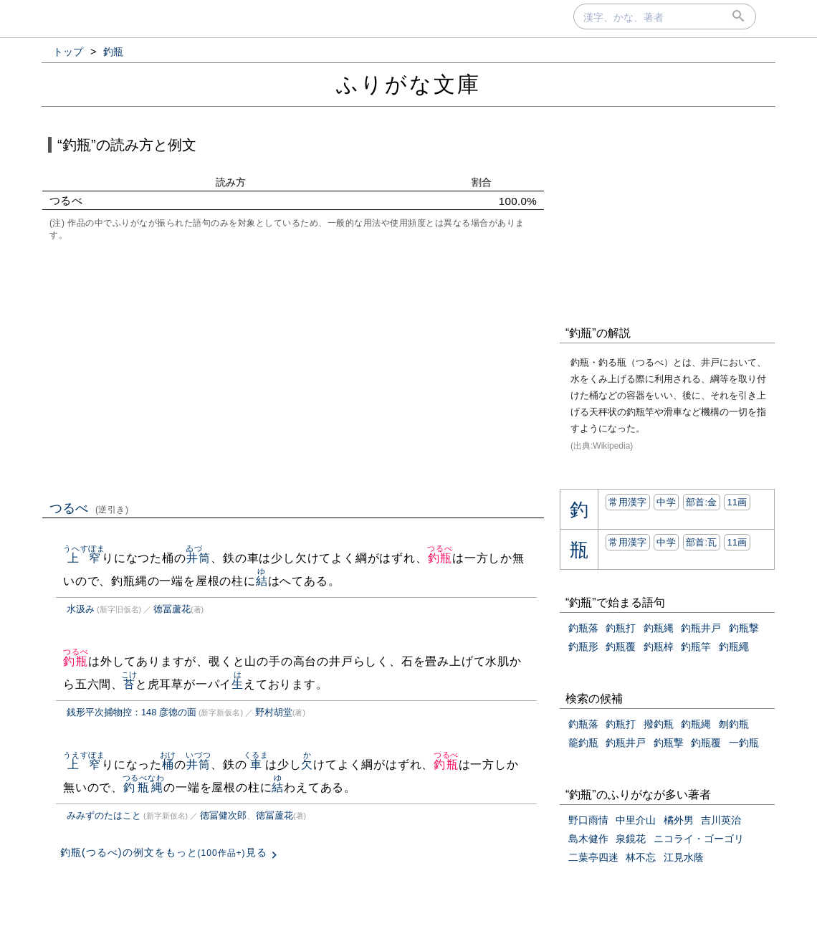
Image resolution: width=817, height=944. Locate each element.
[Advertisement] (293, 369)
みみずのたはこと (104, 815)
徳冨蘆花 (172, 609)
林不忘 (641, 857)
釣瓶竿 (696, 646)
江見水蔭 (684, 857)
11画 (737, 502)
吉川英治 (721, 820)
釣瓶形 (583, 646)
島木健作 (588, 838)
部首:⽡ (701, 542)
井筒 (198, 558)
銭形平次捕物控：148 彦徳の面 (131, 712)
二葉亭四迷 (593, 857)
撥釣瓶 (659, 724)
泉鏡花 (631, 838)
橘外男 (679, 820)
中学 (666, 502)
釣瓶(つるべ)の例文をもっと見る (163, 852)
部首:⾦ (701, 502)
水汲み (81, 609)
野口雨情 (588, 820)
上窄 (84, 558)
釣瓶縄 (144, 787)
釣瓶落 (583, 628)
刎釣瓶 (734, 724)
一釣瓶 (744, 742)
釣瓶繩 (734, 646)
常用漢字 (627, 502)
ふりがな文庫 (408, 84)
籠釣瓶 (583, 742)
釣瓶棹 (659, 646)
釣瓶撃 (744, 628)
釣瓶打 (621, 628)
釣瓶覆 (621, 646)
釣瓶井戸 (701, 628)
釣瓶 (439, 558)
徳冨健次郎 (223, 815)
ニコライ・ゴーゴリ (699, 838)
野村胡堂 (273, 712)
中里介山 (636, 820)
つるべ (89, 508)
